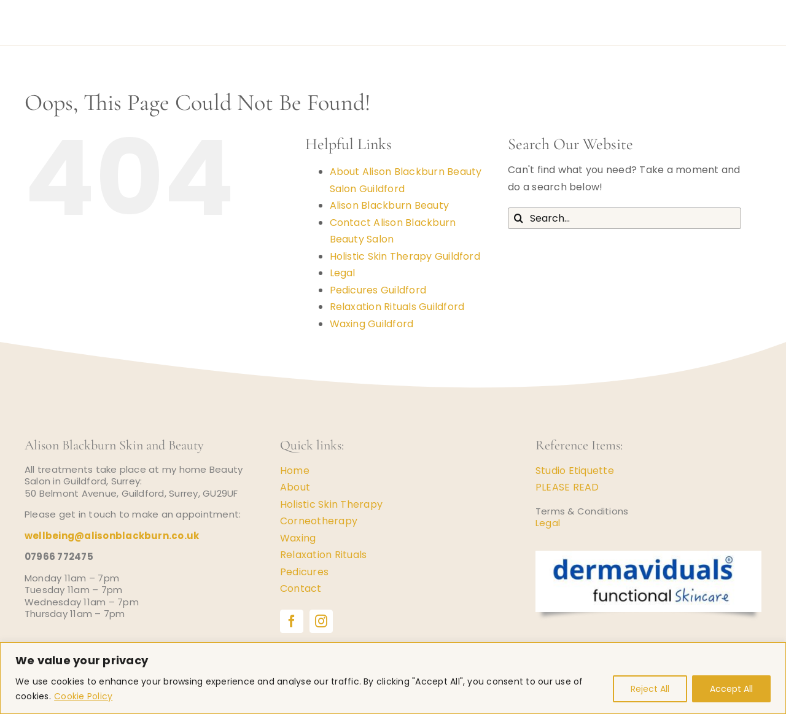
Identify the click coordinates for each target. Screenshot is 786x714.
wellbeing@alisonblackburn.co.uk (112, 535)
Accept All (731, 689)
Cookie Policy (83, 696)
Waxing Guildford (372, 324)
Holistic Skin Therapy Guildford (405, 256)
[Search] (518, 218)
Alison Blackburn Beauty (389, 205)
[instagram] (321, 621)
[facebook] (291, 621)
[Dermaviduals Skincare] (648, 555)
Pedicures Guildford (378, 290)
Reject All (650, 689)
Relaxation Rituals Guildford (397, 307)
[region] (393, 678)
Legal (343, 273)
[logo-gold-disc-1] (46, 7)
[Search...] (624, 218)
